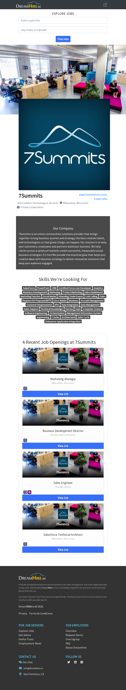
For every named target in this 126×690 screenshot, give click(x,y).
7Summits (62, 368)
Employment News (30, 643)
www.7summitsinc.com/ (93, 194)
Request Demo (74, 635)
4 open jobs (100, 198)
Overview (71, 631)
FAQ (68, 643)
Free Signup (73, 639)
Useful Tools (26, 639)
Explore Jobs (26, 631)
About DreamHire (76, 647)
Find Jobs (63, 39)
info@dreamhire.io (33, 668)
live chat (28, 662)
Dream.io (48, 587)
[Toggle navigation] (105, 4)
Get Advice (25, 635)
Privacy (23, 613)
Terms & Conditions (41, 613)
